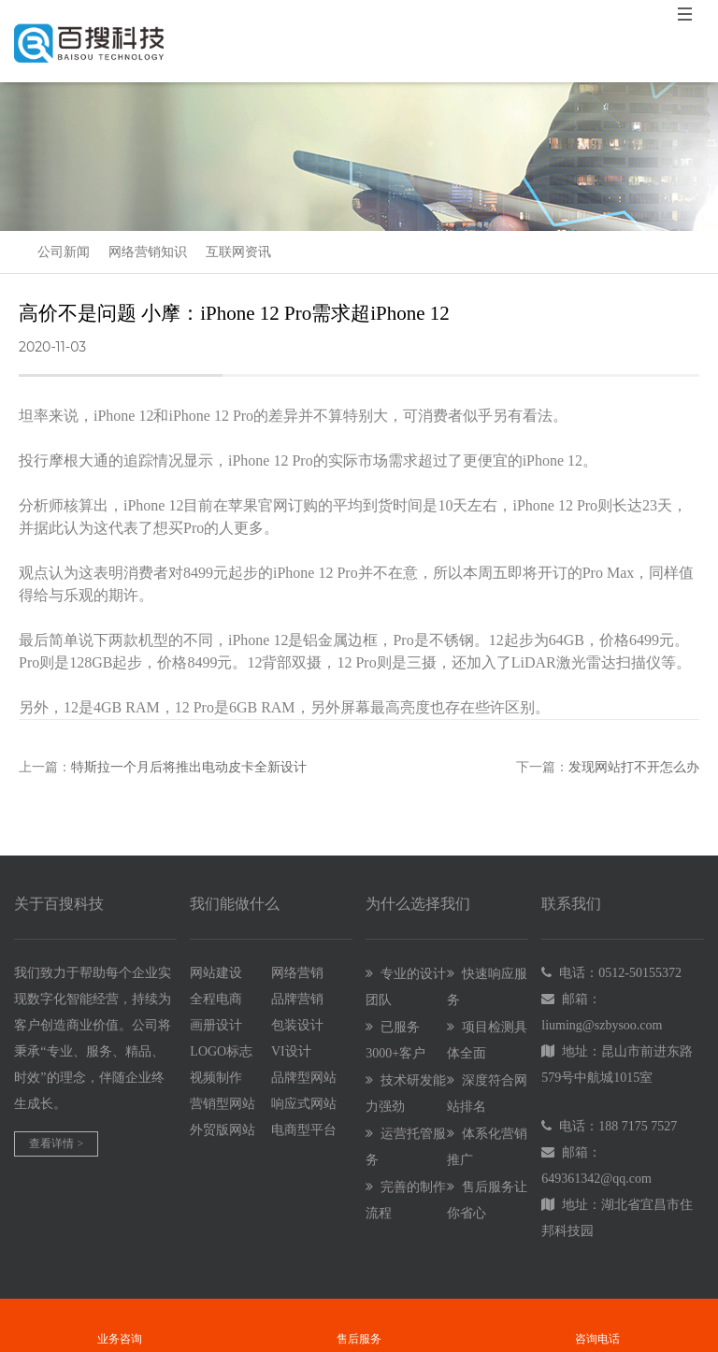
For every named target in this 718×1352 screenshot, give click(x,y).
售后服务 (359, 1313)
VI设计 (291, 1051)
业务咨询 (119, 1313)
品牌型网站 (304, 1078)
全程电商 (216, 999)
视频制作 (216, 1078)
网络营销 (297, 973)
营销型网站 (222, 1104)
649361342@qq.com (596, 1179)
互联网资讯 (238, 252)
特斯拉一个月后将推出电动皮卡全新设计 (189, 767)
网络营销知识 (147, 252)
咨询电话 (598, 1313)
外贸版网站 (222, 1130)
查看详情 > (56, 1143)
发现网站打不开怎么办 (633, 767)
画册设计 (216, 1025)
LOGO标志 (221, 1051)
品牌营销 (297, 999)
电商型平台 (304, 1130)
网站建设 (216, 973)
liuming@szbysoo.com (601, 1025)
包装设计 (297, 1025)
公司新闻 (63, 252)
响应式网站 (304, 1104)
